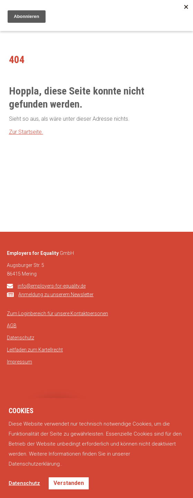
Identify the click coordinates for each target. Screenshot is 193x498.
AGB (12, 325)
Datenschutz (20, 337)
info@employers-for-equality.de (52, 286)
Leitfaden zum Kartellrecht (35, 349)
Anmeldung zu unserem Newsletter (56, 294)
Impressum (19, 362)
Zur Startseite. (26, 132)
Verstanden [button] (69, 483)
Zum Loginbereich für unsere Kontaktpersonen (57, 313)
